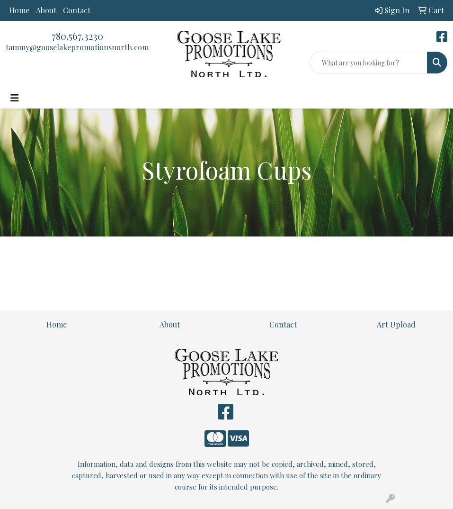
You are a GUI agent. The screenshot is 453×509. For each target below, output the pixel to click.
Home (19, 10)
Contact (76, 10)
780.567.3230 (77, 35)
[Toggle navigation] (15, 98)
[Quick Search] (369, 62)
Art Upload (396, 324)
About (46, 10)
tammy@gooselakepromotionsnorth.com (77, 47)
